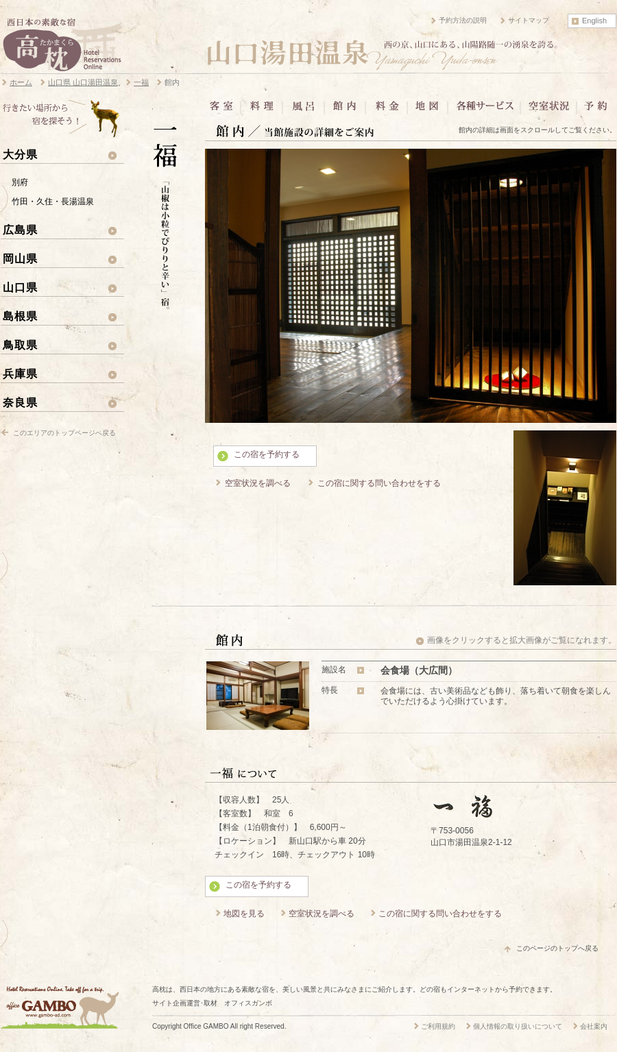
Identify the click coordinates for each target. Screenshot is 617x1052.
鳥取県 (20, 344)
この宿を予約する (267, 454)
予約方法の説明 (463, 20)
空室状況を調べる (258, 483)
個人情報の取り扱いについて (517, 1026)
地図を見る (244, 913)
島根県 (20, 315)
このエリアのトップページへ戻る (64, 433)
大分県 (20, 154)
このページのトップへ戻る (557, 948)
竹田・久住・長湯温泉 (53, 201)
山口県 (20, 287)
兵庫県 (20, 373)
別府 (20, 182)
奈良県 (20, 402)
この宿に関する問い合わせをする (379, 483)
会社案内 (593, 1026)
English (594, 20)
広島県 (20, 229)
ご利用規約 (438, 1026)
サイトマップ (528, 20)
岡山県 (20, 258)
